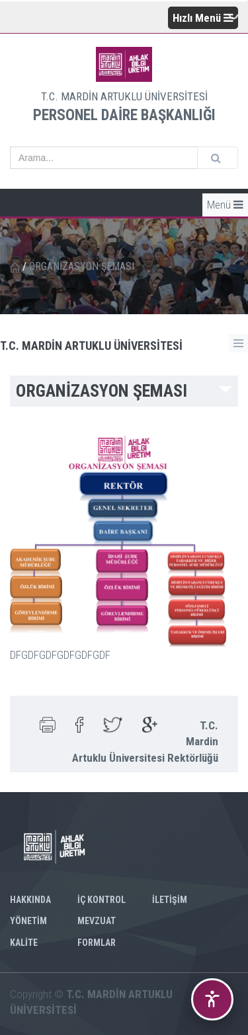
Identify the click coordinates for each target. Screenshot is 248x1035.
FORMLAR (96, 942)
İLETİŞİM (169, 899)
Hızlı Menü (203, 17)
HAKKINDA (30, 899)
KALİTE (24, 942)
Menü (225, 204)
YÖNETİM (28, 921)
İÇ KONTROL (101, 899)
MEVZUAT (96, 921)
